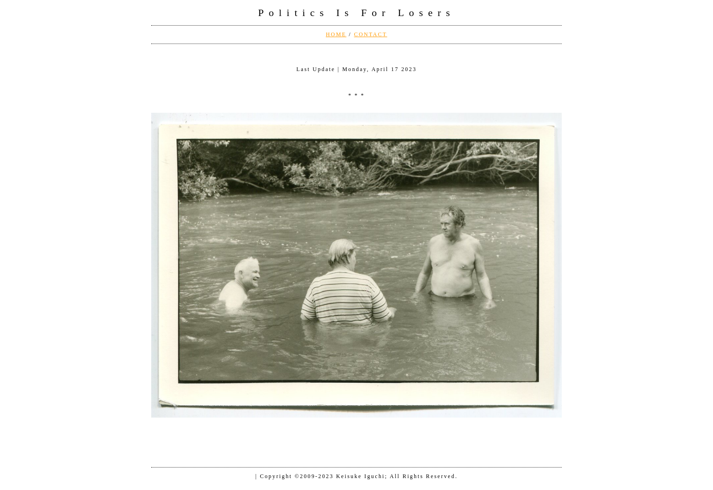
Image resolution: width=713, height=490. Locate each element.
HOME (336, 34)
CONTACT (370, 34)
